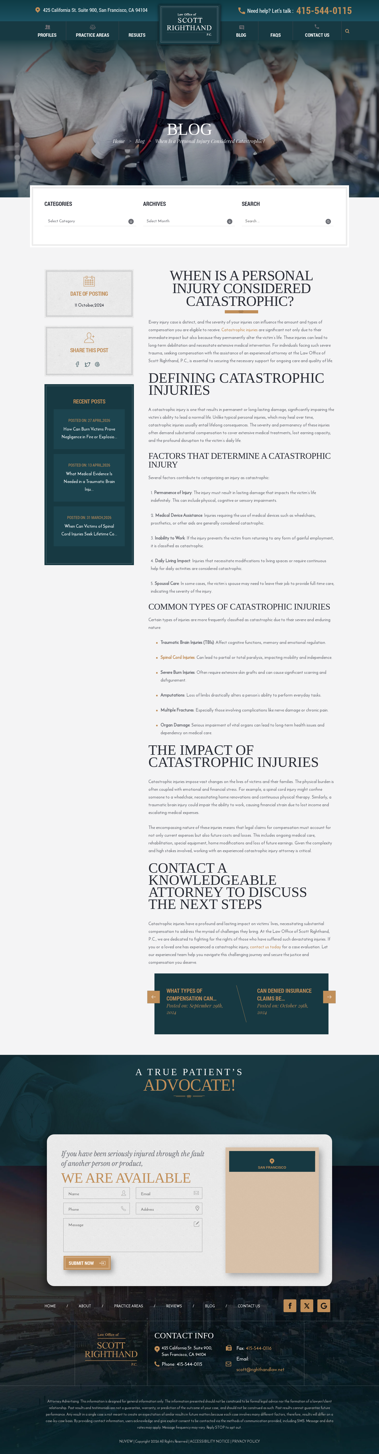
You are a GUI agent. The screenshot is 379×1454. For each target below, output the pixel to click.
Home (50, 1306)
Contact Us (317, 35)
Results (137, 35)
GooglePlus (323, 1305)
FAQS (275, 35)
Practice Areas (92, 35)
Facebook (290, 1305)
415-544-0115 (324, 10)
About (85, 1306)
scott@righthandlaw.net (260, 1369)
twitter (88, 364)
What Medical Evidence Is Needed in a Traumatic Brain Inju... (89, 481)
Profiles (47, 35)
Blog (241, 35)
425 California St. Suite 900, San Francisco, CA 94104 (95, 10)
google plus (98, 364)
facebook (77, 364)
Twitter (306, 1305)
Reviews (174, 1306)
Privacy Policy (246, 1441)
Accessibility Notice (210, 1441)
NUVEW (126, 1441)
